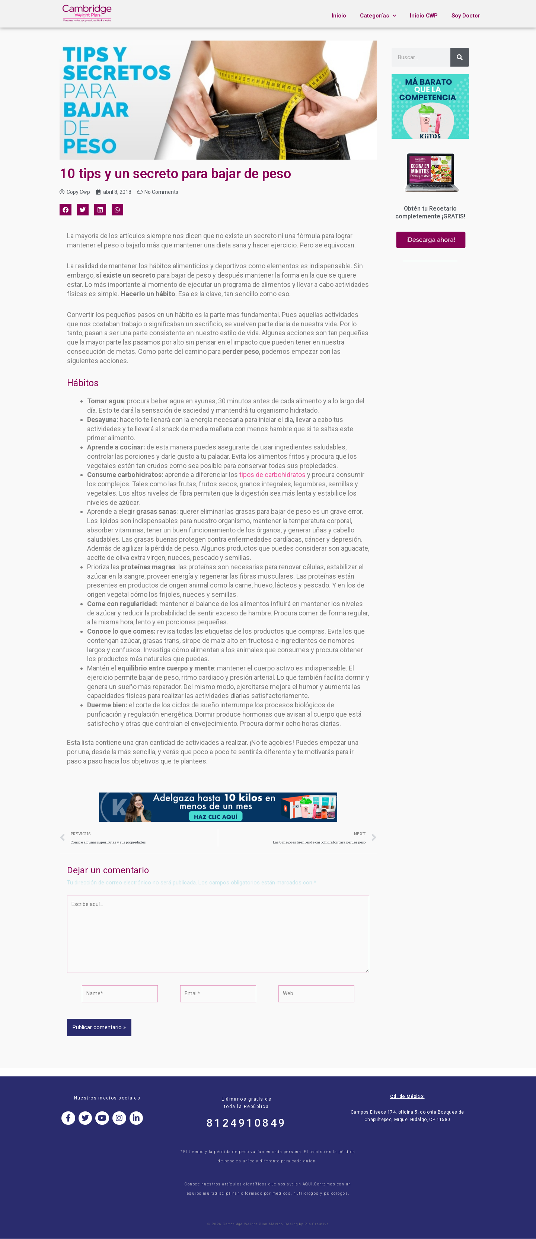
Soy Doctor (466, 15)
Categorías (378, 16)
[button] (65, 211)
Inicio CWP (424, 15)
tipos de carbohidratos (272, 475)
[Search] (459, 57)
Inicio (339, 15)
